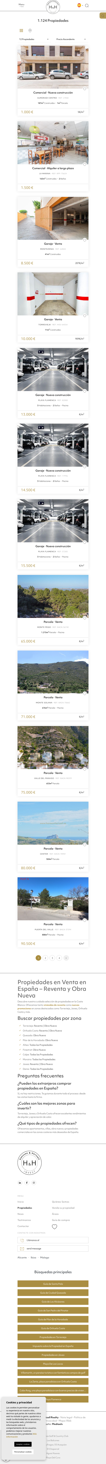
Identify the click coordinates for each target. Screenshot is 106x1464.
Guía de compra (61, 1220)
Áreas (55, 1213)
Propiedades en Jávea (53, 1354)
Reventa (38, 1025)
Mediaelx (57, 1424)
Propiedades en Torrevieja (53, 1337)
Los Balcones (53, 1440)
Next (85, 67)
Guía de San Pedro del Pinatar (53, 1310)
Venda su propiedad (63, 1207)
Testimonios (24, 1220)
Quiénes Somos (60, 1201)
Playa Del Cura (53, 1457)
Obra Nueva (50, 1025)
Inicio (21, 1201)
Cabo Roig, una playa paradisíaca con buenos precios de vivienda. (53, 1390)
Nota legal (66, 1417)
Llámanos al (29, 1240)
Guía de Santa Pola (53, 1283)
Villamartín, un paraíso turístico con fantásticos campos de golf (53, 1372)
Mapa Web (65, 1420)
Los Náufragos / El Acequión (53, 1444)
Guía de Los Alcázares (53, 1301)
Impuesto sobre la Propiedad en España (53, 1346)
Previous (20, 67)
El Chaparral (53, 1449)
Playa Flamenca (53, 1399)
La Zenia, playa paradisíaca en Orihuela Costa (53, 1381)
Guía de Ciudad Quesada (53, 1292)
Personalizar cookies (23, 1452)
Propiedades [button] (25, 1207)
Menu (21, 5)
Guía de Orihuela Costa (53, 1328)
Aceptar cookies (23, 1444)
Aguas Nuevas (53, 1453)
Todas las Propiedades (41, 1044)
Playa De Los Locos (53, 1363)
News (21, 1213)
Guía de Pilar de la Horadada (53, 1319)
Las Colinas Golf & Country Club (53, 1436)
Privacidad (51, 1420)
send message (30, 1248)
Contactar (23, 1226)
